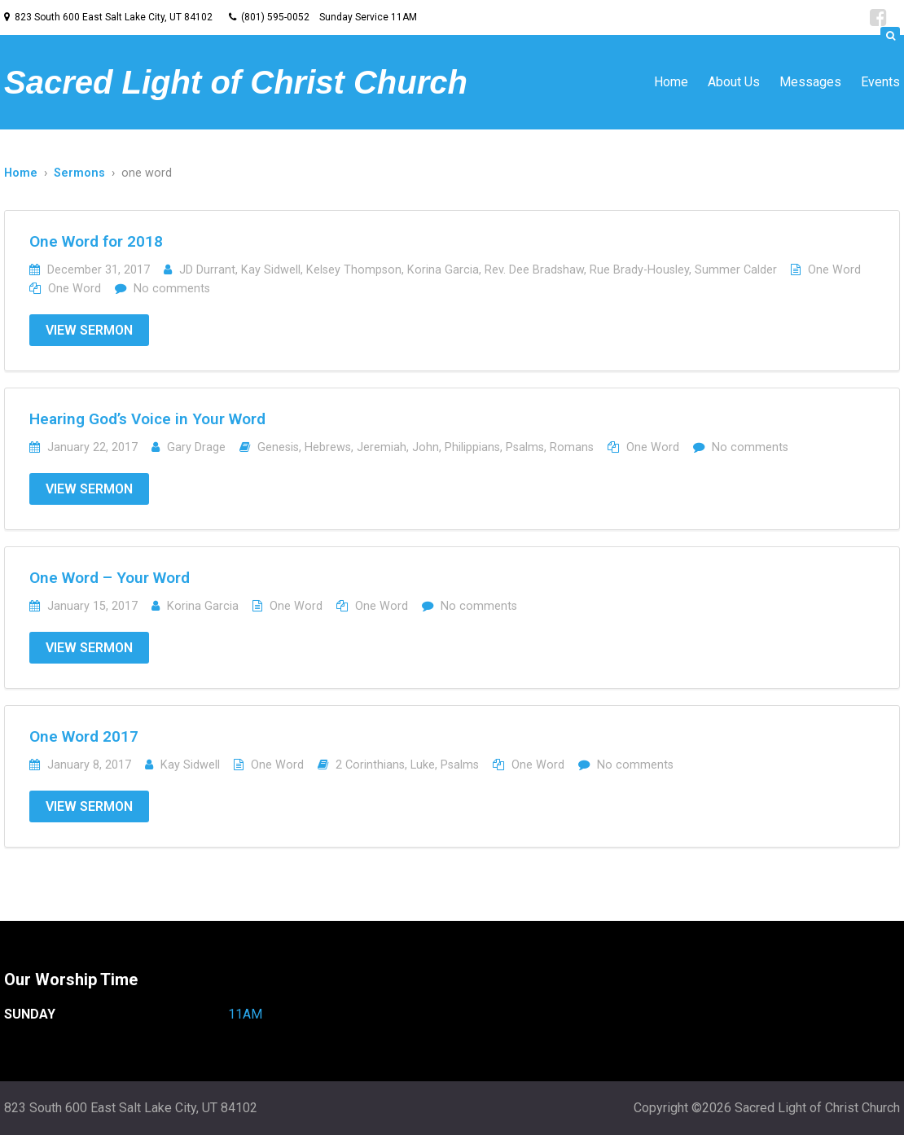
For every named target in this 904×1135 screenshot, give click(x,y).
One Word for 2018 (96, 241)
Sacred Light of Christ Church (235, 82)
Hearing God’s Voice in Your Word (147, 419)
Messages (810, 82)
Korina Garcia (443, 270)
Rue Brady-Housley (639, 270)
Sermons (79, 173)
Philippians (472, 447)
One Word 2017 (83, 736)
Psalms (525, 447)
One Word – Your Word (109, 577)
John (425, 447)
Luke (422, 765)
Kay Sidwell (271, 270)
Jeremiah (381, 447)
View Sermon (89, 330)
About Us (734, 82)
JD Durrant (207, 270)
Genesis (278, 447)
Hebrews (328, 447)
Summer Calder (736, 270)
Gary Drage (196, 447)
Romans (572, 447)
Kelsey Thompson (354, 270)
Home (671, 82)
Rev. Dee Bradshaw (534, 270)
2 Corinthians (370, 765)
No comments (172, 289)
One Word (834, 270)
